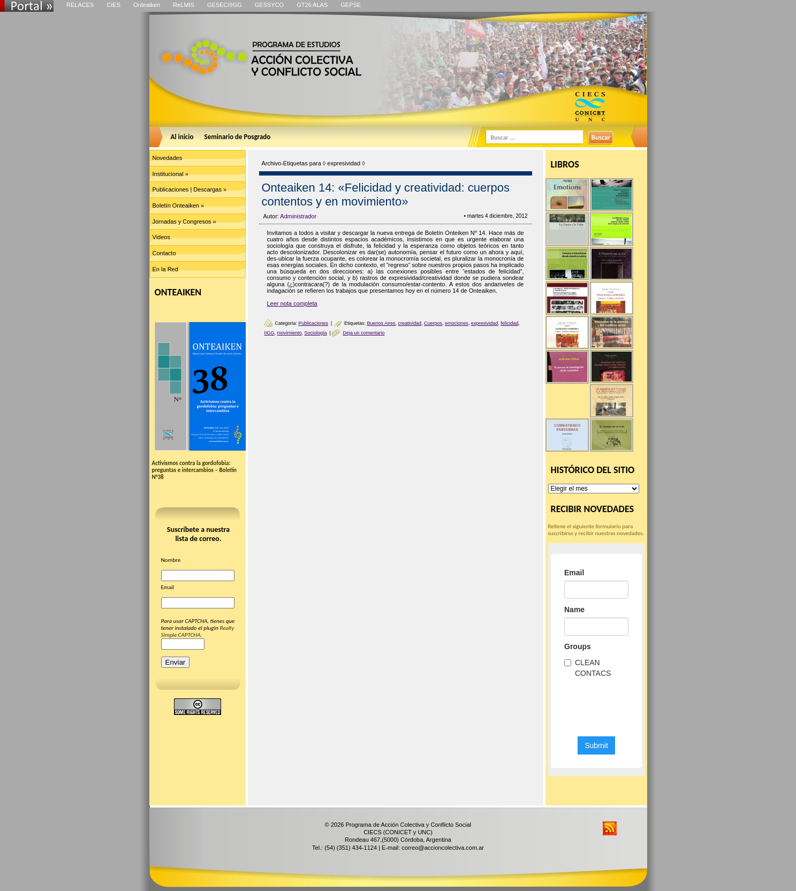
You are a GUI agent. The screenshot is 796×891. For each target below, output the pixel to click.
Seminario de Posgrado (237, 137)
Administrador (298, 216)
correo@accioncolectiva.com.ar (442, 847)
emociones (456, 323)
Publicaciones (314, 323)
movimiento (289, 333)
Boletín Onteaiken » (178, 205)
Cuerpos (433, 323)
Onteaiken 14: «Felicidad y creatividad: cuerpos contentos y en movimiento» (386, 194)
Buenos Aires (381, 323)
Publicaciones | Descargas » (190, 189)
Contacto (164, 253)
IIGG (269, 333)
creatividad (410, 323)
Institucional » (170, 174)
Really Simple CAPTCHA (197, 631)
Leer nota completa (292, 303)
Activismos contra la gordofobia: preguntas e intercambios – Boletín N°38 (194, 470)
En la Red (165, 269)
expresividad (484, 323)
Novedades (168, 158)
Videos (161, 237)
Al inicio (182, 137)
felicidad (509, 323)
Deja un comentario (363, 333)
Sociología (316, 333)
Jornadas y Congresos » (184, 221)
